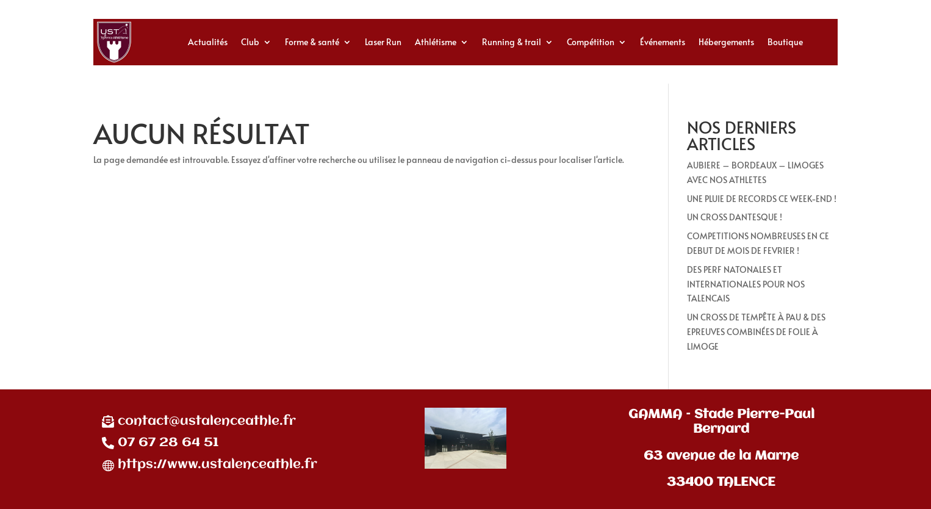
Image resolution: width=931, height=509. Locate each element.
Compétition (590, 42)
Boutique (785, 42)
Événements (662, 42)
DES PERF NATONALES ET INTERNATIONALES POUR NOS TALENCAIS (746, 284)
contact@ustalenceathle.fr (207, 421)
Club (250, 42)
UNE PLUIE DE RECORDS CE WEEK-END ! (761, 198)
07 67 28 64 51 (168, 442)
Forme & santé (312, 42)
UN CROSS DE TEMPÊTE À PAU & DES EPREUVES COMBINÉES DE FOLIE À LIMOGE (756, 331)
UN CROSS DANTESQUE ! (734, 217)
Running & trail (511, 42)
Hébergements (726, 42)
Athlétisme (435, 42)
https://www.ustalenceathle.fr (217, 464)
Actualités (208, 42)
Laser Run (383, 42)
